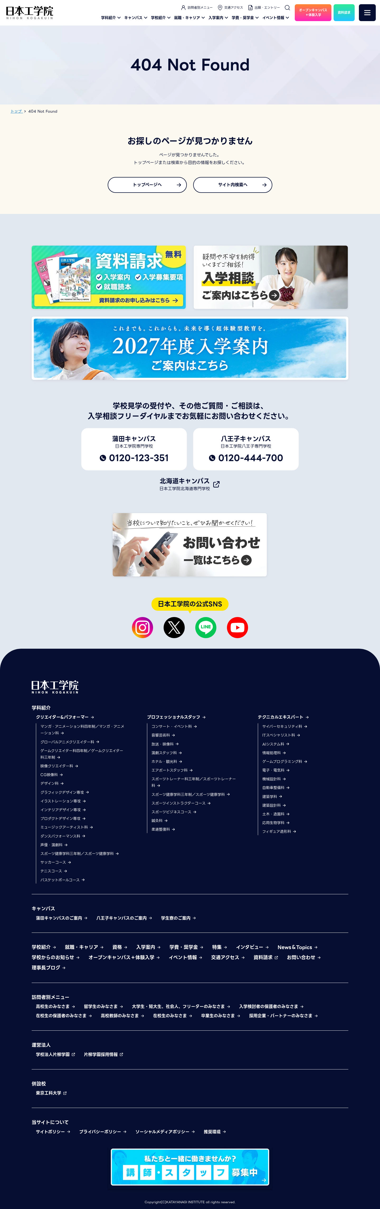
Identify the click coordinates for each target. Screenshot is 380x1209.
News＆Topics (298, 947)
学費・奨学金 (246, 18)
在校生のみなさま (173, 1015)
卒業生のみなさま (221, 1015)
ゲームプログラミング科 (285, 761)
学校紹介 (161, 18)
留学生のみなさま (104, 1006)
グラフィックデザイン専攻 (64, 792)
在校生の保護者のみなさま (64, 1015)
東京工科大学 (51, 1093)
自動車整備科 (276, 788)
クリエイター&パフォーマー (65, 717)
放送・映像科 (165, 744)
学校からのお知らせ (56, 957)
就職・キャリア (190, 18)
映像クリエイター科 (59, 766)
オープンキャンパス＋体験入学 (124, 957)
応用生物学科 (276, 823)
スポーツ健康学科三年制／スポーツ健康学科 (79, 854)
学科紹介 (111, 18)
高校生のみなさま (55, 1006)
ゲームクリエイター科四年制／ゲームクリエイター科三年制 (81, 754)
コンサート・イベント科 (174, 726)
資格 (120, 947)
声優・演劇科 (54, 845)
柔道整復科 (163, 829)
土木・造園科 (276, 814)
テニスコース (54, 871)
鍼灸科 (159, 821)
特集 (219, 947)
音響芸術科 (163, 735)
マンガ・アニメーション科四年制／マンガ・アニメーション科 (82, 730)
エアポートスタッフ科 (172, 770)
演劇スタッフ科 (166, 753)
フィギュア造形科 (279, 831)
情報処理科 (274, 753)
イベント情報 (276, 18)
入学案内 (219, 18)
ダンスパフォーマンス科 (63, 836)
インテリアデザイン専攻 (63, 810)
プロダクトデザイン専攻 (63, 818)
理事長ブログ (49, 968)
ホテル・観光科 (167, 761)
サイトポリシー (53, 1132)
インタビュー (252, 947)
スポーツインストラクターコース (181, 803)
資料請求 (266, 957)
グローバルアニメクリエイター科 (70, 742)
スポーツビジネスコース (174, 812)
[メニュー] (367, 12)
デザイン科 (52, 783)
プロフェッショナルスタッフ (176, 717)
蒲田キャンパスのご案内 (62, 918)
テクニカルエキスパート (283, 717)
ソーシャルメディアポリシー (165, 1132)
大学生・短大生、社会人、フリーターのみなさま (181, 1006)
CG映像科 (51, 775)
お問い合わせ (304, 957)
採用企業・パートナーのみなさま (283, 1015)
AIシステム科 (276, 744)
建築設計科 (274, 805)
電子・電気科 (276, 770)
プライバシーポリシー (103, 1132)
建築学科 (272, 797)
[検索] (287, 7)
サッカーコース (56, 862)
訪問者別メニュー (196, 7)
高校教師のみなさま (123, 1015)
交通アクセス (230, 7)
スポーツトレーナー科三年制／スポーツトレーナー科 (193, 782)
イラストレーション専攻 (63, 801)
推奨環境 (215, 1132)
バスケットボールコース (62, 880)
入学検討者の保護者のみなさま (271, 1006)
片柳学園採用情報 (104, 1054)
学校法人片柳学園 (55, 1054)
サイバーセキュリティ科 (285, 726)
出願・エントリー (263, 7)
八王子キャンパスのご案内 (124, 918)
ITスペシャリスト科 (281, 735)
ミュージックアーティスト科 (66, 827)
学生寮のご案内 (178, 918)
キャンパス (136, 18)
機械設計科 (274, 779)
